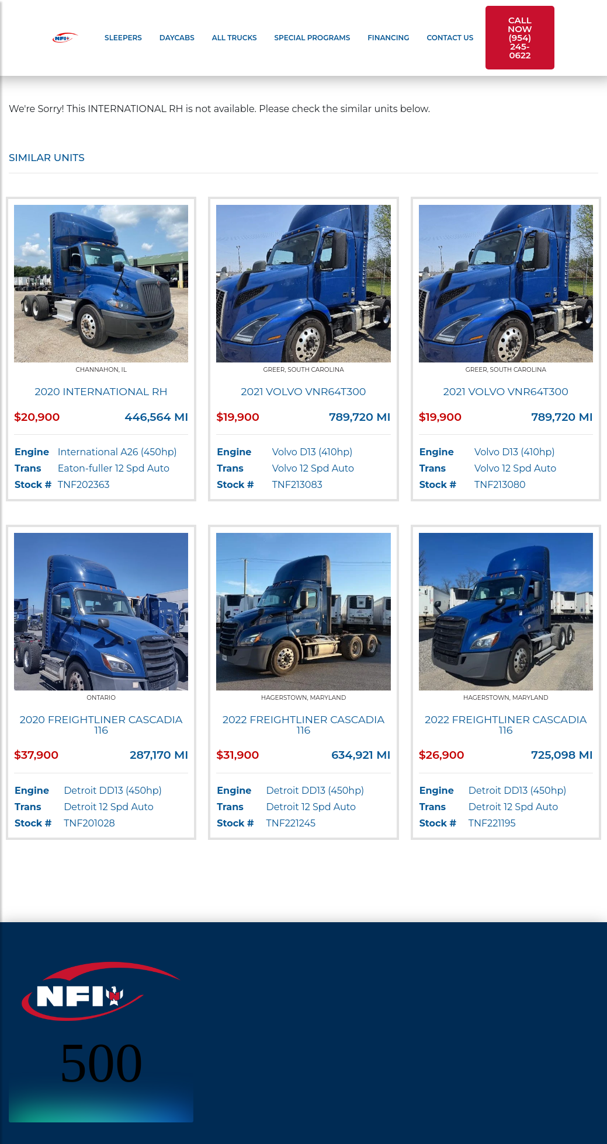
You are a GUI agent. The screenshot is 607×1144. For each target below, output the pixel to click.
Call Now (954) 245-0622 (520, 38)
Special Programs (313, 37)
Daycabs (177, 37)
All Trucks (234, 37)
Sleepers (123, 37)
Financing (388, 37)
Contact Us (450, 37)
